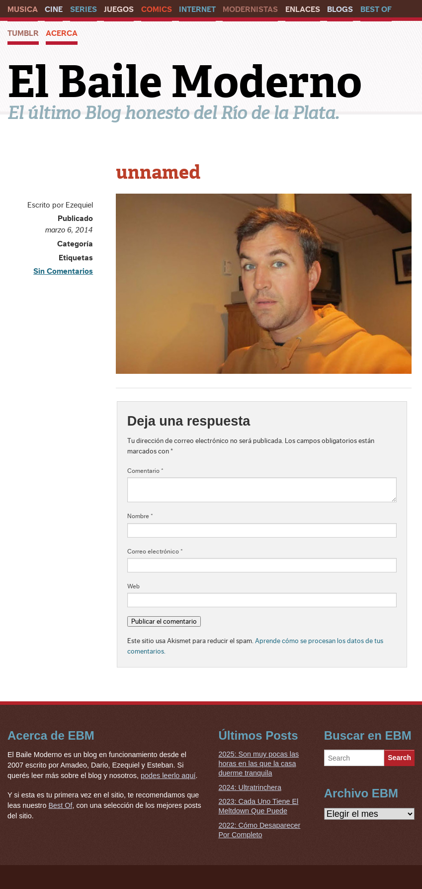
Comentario (145, 471)
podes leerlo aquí (168, 775)
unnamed (158, 172)
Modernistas (250, 9)
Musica (22, 9)
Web (133, 586)
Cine (54, 9)
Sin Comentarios (63, 271)
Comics (156, 9)
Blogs (340, 9)
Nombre (140, 516)
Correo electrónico (155, 552)
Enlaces (302, 9)
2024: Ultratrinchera (250, 787)
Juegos (119, 9)
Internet (197, 9)
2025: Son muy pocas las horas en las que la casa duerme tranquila (259, 763)
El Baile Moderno (184, 81)
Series (83, 9)
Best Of (376, 9)
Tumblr (23, 33)
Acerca (62, 33)
